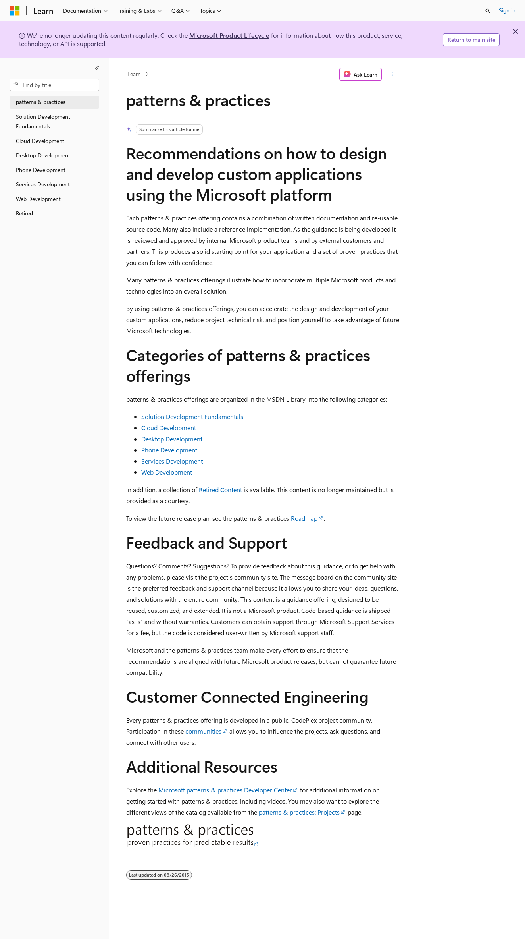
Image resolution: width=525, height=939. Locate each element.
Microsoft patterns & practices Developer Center (225, 790)
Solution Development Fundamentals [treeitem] (43, 121)
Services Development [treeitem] (43, 184)
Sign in (507, 10)
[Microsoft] (15, 11)
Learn (134, 74)
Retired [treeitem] (24, 213)
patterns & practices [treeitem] (40, 102)
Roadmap (304, 518)
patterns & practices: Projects (299, 812)
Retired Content (220, 489)
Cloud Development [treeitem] (40, 141)
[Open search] (488, 11)
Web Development (166, 472)
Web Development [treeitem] (38, 199)
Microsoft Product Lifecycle (229, 35)
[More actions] (392, 74)
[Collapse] (97, 68)
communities (203, 731)
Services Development (172, 461)
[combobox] (54, 85)
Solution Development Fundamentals (192, 416)
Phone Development (169, 450)
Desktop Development (171, 439)
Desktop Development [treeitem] (43, 155)
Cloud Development (168, 427)
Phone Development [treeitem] (40, 170)
